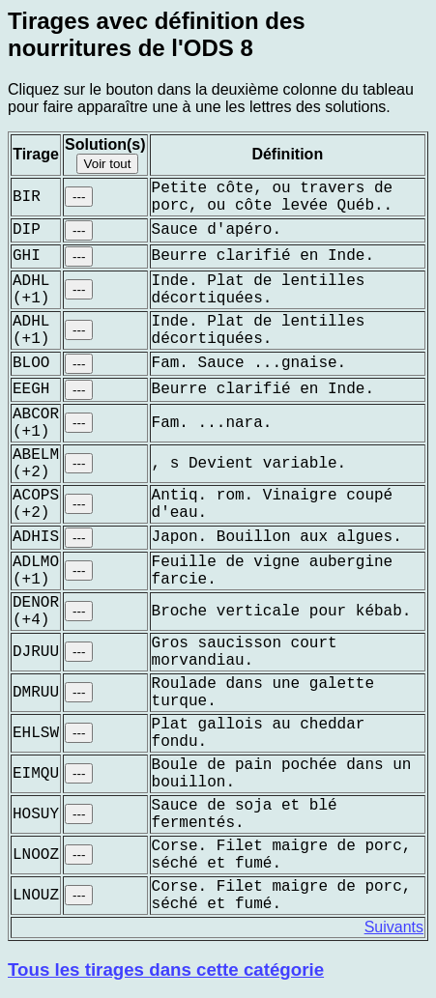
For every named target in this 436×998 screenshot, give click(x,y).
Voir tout (107, 164)
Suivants (393, 927)
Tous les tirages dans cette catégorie (166, 969)
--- (79, 196)
